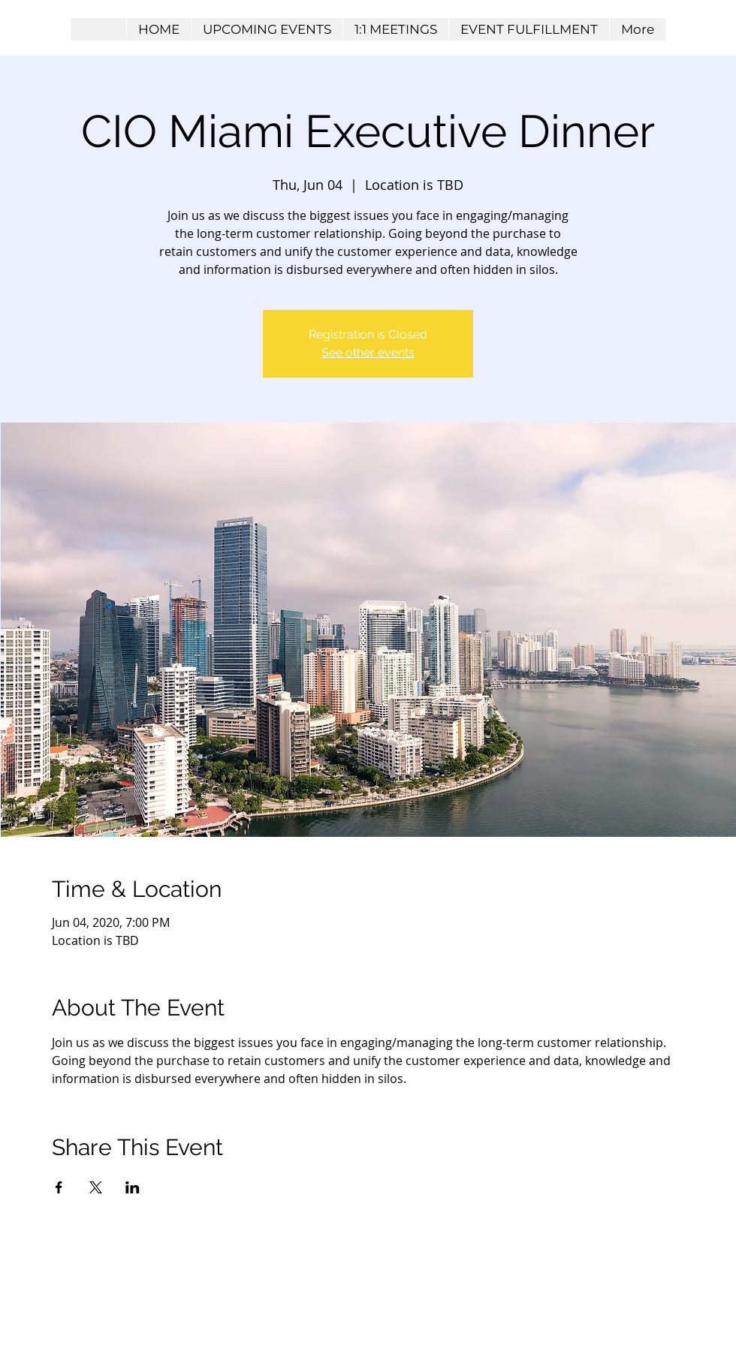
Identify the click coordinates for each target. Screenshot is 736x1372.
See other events (368, 352)
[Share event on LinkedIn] (132, 1187)
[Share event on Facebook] (59, 1187)
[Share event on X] (96, 1187)
